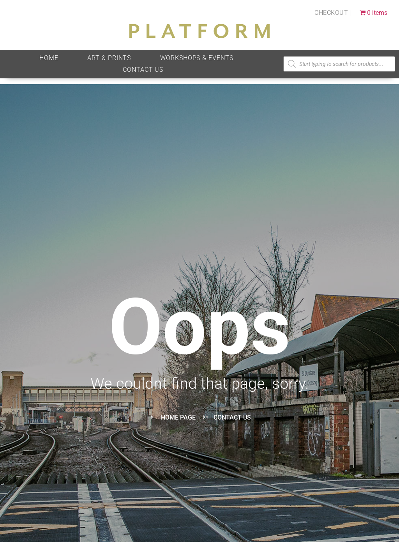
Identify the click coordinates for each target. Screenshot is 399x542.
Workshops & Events (196, 58)
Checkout (331, 12)
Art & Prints (109, 58)
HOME (48, 58)
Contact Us (143, 69)
